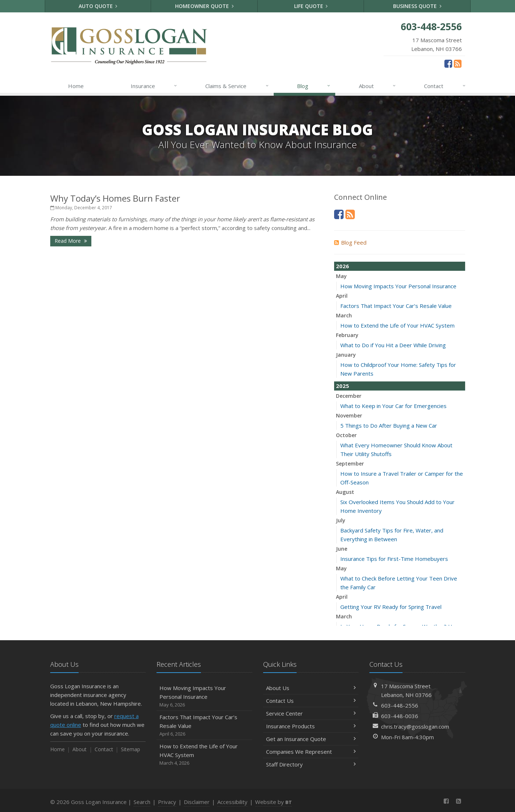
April (342, 295)
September (350, 463)
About (377, 86)
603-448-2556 (399, 705)
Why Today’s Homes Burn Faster (115, 198)
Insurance (154, 86)
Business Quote (417, 6)
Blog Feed (350, 242)
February (347, 335)
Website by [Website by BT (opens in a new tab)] (273, 801)
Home (76, 86)
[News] (457, 63)
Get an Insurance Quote (311, 738)
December (348, 395)
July (340, 520)
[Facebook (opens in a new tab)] (448, 63)
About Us (311, 688)
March (344, 315)
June (341, 548)
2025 (342, 385)
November (349, 415)
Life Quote (311, 6)
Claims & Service (237, 86)
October (346, 435)
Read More (71, 240)
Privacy (167, 801)
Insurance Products (311, 726)
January (346, 354)
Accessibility (232, 801)
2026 (342, 266)
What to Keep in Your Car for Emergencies (393, 405)
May (341, 276)
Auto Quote (98, 6)
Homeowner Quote (204, 6)
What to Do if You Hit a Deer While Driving (393, 345)
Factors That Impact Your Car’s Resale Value (396, 305)
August (345, 491)
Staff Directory (311, 764)
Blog (314, 86)
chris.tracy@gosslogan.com (415, 726)
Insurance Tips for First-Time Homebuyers (394, 558)
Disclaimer (197, 801)
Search (142, 801)
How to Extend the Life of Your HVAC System (397, 325)
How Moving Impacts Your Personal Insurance (398, 286)
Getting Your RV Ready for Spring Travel (390, 606)
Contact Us (311, 700)
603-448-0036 (399, 716)
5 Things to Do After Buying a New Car (388, 425)
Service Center (311, 713)
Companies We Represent (311, 751)
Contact (445, 86)
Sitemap (130, 749)
